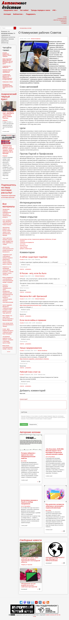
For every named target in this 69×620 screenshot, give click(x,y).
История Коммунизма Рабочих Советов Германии (7, 54)
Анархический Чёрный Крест (9, 96)
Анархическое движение (38, 239)
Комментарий (24, 399)
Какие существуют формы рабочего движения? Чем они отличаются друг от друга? (8, 61)
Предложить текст (11, 10)
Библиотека (18, 14)
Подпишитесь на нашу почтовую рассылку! (8, 189)
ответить (22, 269)
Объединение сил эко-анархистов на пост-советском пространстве (29, 585)
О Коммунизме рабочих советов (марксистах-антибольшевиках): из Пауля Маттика (7, 77)
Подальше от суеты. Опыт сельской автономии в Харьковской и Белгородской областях (30, 560)
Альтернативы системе (25, 28)
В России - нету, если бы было (33, 273)
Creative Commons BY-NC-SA (52, 614)
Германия (22, 240)
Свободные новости (31, 540)
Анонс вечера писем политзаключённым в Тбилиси (8, 325)
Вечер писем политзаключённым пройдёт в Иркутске (7, 347)
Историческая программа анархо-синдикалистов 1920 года (8, 86)
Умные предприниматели (31, 348)
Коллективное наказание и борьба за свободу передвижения (29, 502)
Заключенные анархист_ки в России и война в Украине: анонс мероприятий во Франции (8, 149)
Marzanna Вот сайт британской (33, 296)
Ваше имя (22, 393)
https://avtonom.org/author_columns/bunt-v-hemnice (34, 359)
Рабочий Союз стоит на (30, 372)
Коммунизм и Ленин (8, 81)
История (54, 239)
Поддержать (31, 14)
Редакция (5, 120)
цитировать (28, 269)
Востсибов (23, 461)
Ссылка (22, 259)
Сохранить (24, 424)
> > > (8, 351)
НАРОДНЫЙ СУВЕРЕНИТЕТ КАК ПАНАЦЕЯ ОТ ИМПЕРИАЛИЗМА (55, 559)
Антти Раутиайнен (50, 456)
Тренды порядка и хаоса (40, 10)
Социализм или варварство (27, 242)
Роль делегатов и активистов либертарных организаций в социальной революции (55, 506)
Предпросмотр (33, 424)
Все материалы (9, 205)
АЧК (54, 10)
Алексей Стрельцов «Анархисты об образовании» (8, 71)
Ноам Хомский (23, 247)
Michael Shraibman (35, 38)
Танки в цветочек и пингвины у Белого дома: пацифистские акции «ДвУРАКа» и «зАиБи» (8, 241)
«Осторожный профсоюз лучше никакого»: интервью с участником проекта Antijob (8, 340)
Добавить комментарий (26, 248)
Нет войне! (24, 10)
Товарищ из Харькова (26, 564)
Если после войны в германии (33, 320)
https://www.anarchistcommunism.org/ (30, 305)
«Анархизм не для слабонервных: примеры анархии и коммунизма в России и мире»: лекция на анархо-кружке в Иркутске (8, 259)
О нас (34, 616)
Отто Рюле (22, 244)
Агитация (7, 14)
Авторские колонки (30, 432)
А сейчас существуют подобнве (33, 257)
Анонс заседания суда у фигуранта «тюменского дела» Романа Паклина (8, 115)
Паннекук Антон (24, 245)
